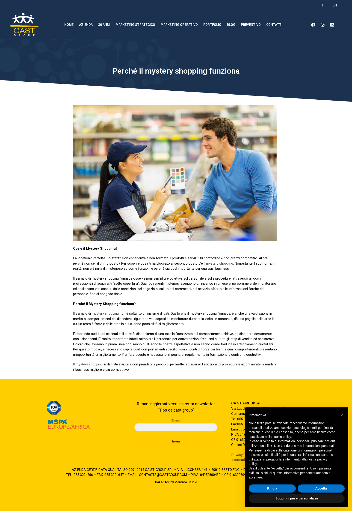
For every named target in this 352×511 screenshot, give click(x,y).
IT (321, 5)
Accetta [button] (321, 488)
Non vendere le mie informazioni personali (304, 446)
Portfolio (212, 25)
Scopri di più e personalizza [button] (296, 498)
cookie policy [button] (282, 437)
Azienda (86, 25)
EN (335, 5)
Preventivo (251, 25)
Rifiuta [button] (272, 488)
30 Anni (104, 25)
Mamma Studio (176, 482)
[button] (342, 414)
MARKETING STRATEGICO (135, 25)
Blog (231, 25)
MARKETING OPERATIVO (179, 25)
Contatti (274, 25)
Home (69, 25)
